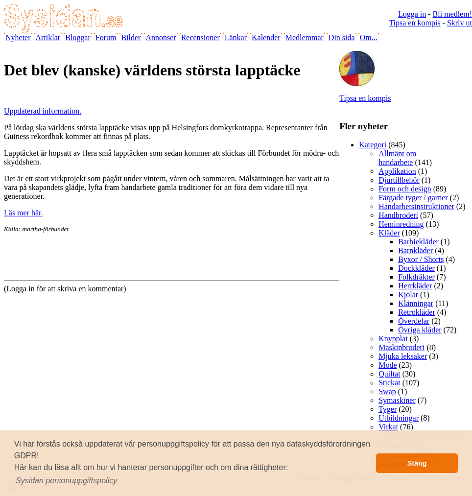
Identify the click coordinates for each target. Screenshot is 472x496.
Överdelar (413, 321)
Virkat (388, 427)
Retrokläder (416, 312)
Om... (369, 37)
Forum (106, 37)
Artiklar (48, 37)
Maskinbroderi (401, 347)
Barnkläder (415, 250)
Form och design (404, 189)
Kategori (372, 145)
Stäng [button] (417, 463)
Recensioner (200, 37)
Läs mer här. (23, 213)
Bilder (131, 37)
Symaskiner (397, 400)
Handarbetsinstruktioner (416, 206)
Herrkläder (415, 286)
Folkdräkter (416, 277)
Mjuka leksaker (402, 356)
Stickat (389, 382)
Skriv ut (459, 23)
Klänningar (415, 303)
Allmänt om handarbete (397, 157)
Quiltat (389, 374)
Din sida (342, 37)
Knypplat (393, 338)
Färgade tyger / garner (413, 197)
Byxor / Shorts (421, 259)
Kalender (266, 37)
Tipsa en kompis (414, 23)
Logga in (412, 14)
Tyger (387, 409)
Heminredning (401, 224)
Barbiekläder (418, 241)
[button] (66, 480)
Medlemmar (304, 37)
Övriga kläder (419, 330)
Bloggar (78, 37)
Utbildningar (398, 418)
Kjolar (408, 294)
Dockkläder (416, 268)
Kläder (389, 233)
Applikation (397, 171)
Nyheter (18, 37)
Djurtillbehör (399, 180)
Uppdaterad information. (42, 111)
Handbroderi (398, 215)
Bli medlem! (452, 14)
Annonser (160, 37)
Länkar (236, 37)
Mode (387, 365)
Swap (387, 391)
